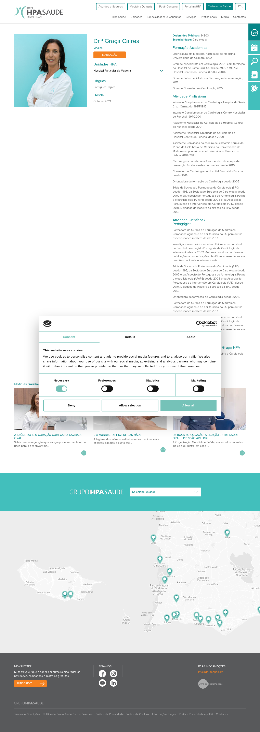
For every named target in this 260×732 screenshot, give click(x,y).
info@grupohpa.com (210, 672)
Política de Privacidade (109, 714)
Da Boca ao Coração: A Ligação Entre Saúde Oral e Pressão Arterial (205, 436)
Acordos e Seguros (111, 6)
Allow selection (130, 405)
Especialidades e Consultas (164, 17)
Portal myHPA (192, 6)
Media (225, 17)
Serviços (191, 17)
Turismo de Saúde (219, 6)
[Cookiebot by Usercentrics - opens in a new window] (199, 323)
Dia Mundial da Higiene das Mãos (117, 435)
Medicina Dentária (141, 6)
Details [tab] (130, 337)
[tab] (130, 72)
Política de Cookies (137, 714)
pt (240, 6)
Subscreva (24, 683)
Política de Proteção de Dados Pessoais (68, 714)
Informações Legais (164, 714)
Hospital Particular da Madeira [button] (112, 70)
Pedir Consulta (168, 6)
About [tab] (190, 337)
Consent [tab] (69, 337)
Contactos (239, 17)
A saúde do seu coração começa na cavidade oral (48, 436)
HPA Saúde (119, 17)
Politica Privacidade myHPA (196, 714)
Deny (71, 405)
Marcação (109, 55)
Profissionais (209, 17)
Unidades (136, 17)
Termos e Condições (27, 714)
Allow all (188, 405)
